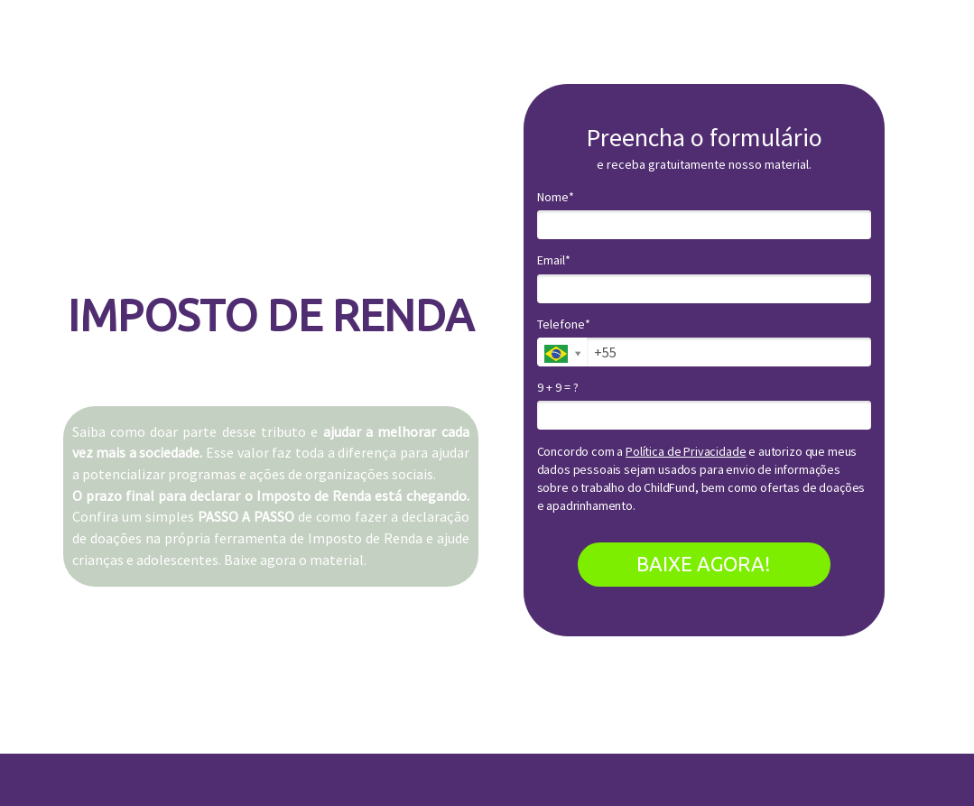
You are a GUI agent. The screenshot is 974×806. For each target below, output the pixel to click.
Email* (553, 260)
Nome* (555, 197)
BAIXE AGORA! (703, 563)
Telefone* (563, 324)
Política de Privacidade (686, 451)
